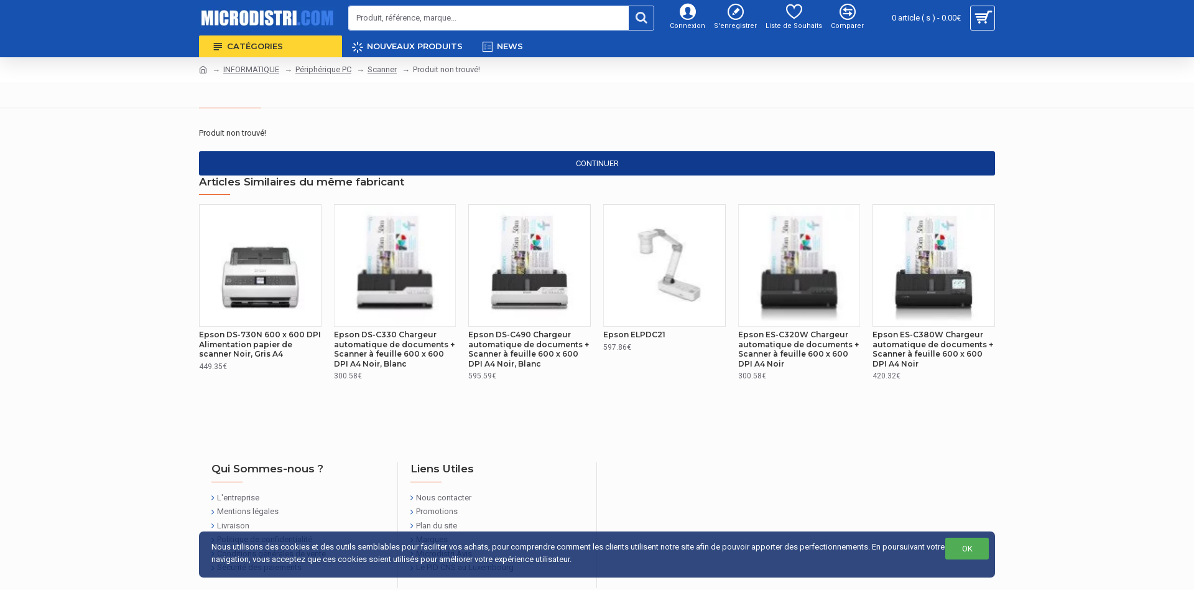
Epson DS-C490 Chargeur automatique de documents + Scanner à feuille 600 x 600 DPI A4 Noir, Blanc (528, 349)
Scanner (382, 69)
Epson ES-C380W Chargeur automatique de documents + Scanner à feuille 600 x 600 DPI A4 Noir (932, 349)
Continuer (597, 163)
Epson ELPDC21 (634, 334)
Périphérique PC (323, 69)
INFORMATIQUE (251, 69)
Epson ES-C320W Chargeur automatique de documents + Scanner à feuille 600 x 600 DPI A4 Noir (798, 349)
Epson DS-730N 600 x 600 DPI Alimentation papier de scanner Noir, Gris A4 (260, 344)
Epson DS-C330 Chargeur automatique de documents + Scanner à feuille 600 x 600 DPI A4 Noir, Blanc (394, 349)
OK (967, 548)
